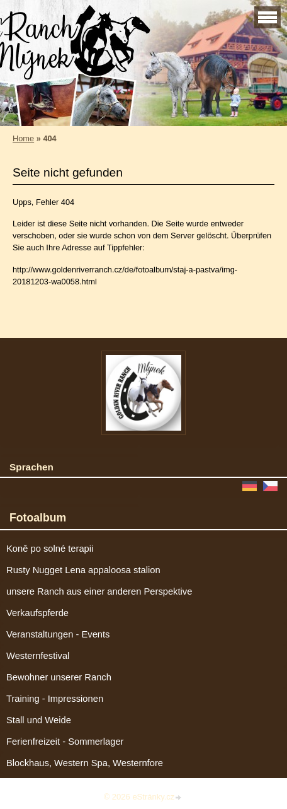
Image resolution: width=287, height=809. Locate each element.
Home (23, 138)
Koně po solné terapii (49, 549)
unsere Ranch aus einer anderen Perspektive (99, 591)
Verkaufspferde (37, 613)
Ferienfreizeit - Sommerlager (65, 741)
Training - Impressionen (54, 699)
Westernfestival (37, 656)
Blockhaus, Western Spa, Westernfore (84, 763)
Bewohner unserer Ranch (58, 677)
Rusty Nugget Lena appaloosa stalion (83, 570)
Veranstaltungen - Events (58, 634)
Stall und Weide (38, 720)
